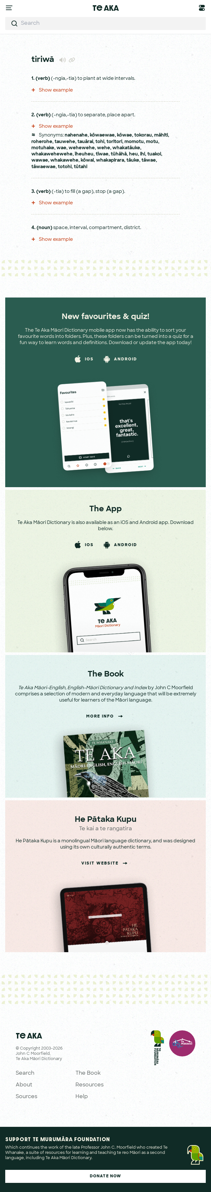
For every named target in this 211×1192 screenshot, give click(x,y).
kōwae (124, 135)
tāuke (132, 160)
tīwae (102, 154)
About (24, 1085)
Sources (26, 1096)
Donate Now (106, 1176)
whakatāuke (126, 148)
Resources (89, 1085)
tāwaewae (43, 167)
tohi (99, 141)
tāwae (148, 160)
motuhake (42, 148)
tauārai (85, 141)
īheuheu (84, 154)
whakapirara (110, 160)
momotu (134, 141)
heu (133, 154)
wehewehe (82, 148)
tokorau (143, 135)
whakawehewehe (52, 154)
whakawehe (64, 160)
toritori (114, 141)
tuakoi (154, 154)
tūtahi (80, 167)
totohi (65, 167)
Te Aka (105, 8)
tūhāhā (119, 154)
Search (25, 1073)
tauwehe (65, 141)
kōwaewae (102, 135)
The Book (88, 1073)
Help (81, 1096)
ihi (142, 154)
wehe (103, 148)
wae (61, 148)
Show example (52, 90)
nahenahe (76, 135)
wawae (39, 160)
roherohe (41, 141)
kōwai (87, 160)
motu (152, 141)
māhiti (161, 135)
